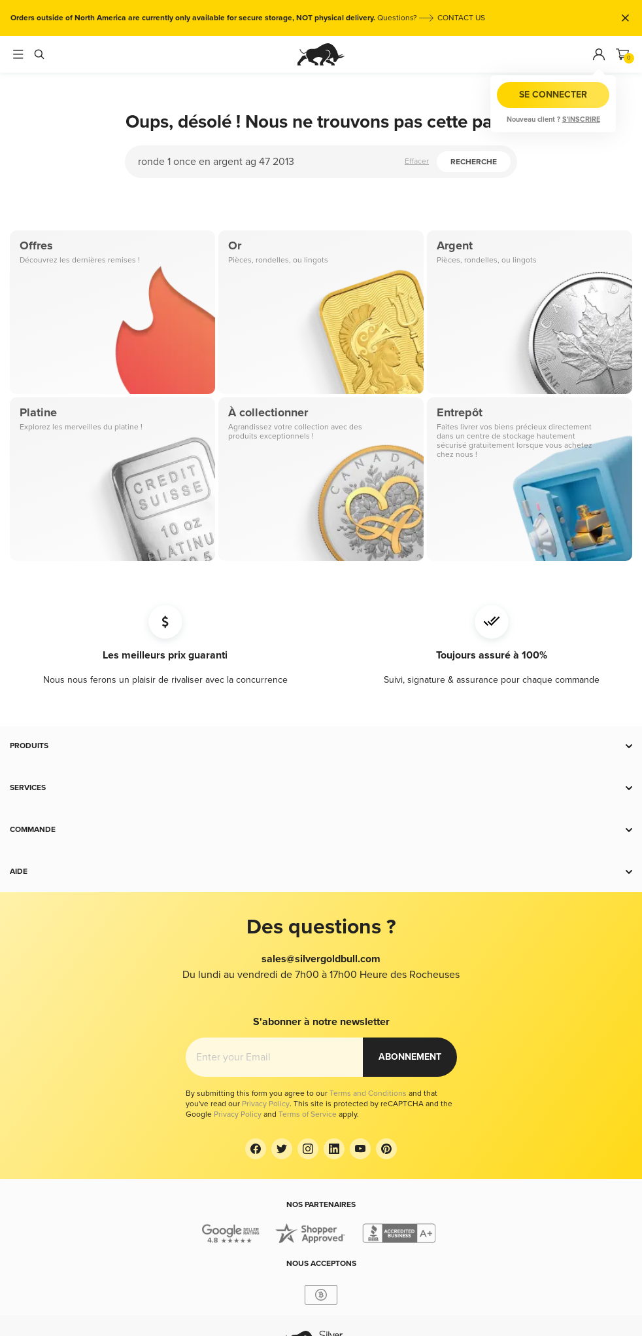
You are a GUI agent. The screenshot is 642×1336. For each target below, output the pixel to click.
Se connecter (553, 94)
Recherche (473, 162)
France (344, 1270)
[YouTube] (360, 1085)
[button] (321, 746)
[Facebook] (255, 1085)
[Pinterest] (386, 1085)
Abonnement (410, 1025)
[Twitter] (281, 1085)
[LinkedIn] (334, 1085)
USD (348, 1286)
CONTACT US (461, 18)
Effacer (417, 161)
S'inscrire (581, 119)
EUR (327, 1286)
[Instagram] (307, 1085)
